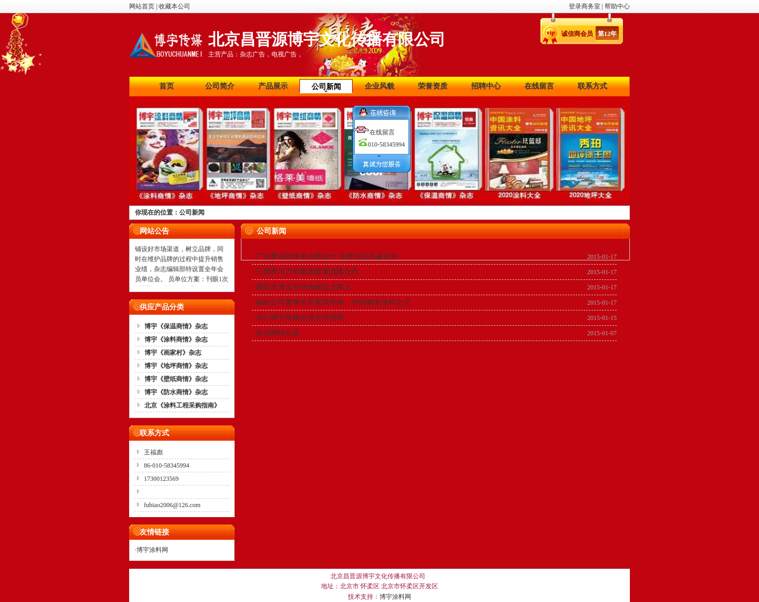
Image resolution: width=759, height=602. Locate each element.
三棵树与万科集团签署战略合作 (307, 272)
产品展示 (273, 86)
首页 (166, 86)
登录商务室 (585, 6)
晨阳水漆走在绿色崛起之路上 (304, 287)
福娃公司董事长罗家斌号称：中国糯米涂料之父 (333, 302)
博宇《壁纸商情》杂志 (176, 379)
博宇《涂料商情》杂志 (176, 339)
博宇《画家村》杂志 (172, 352)
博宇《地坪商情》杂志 (176, 366)
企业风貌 (379, 86)
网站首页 (141, 6)
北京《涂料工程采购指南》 (182, 405)
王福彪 (153, 452)
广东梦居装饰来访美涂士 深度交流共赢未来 (327, 256)
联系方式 (592, 86)
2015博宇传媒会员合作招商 (300, 318)
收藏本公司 (174, 6)
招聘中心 (486, 86)
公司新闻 (326, 87)
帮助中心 (617, 6)
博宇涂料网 (152, 550)
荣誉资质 (432, 86)
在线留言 (539, 86)
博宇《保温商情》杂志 (176, 326)
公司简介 (220, 86)
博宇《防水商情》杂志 (176, 392)
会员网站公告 (278, 333)
